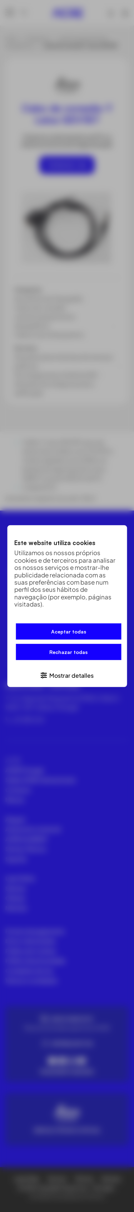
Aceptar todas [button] (68, 631)
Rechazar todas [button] (68, 652)
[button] (67, 675)
